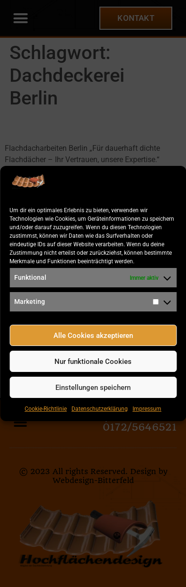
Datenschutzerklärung (99, 409)
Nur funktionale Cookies (93, 361)
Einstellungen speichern (93, 387)
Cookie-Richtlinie (46, 409)
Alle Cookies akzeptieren (93, 335)
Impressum (147, 409)
